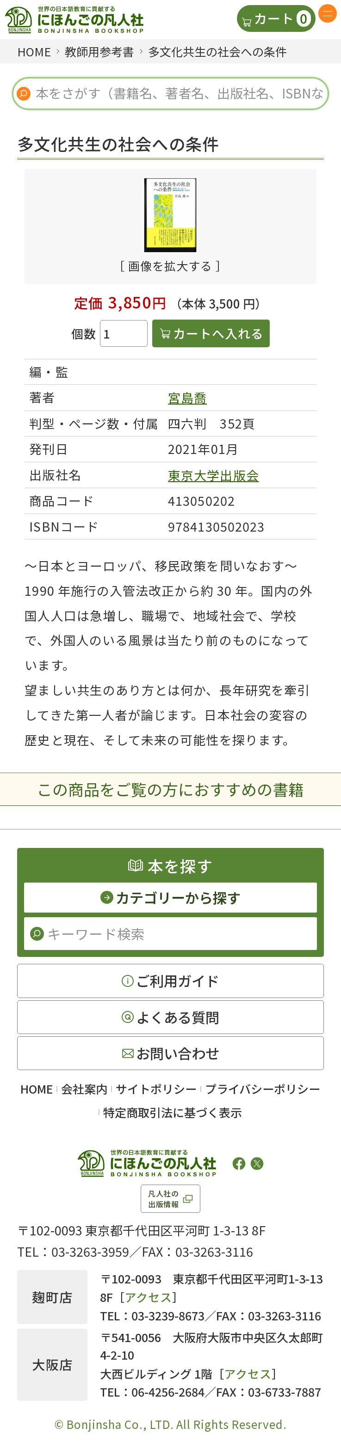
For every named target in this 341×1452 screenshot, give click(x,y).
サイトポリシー (156, 1088)
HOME (36, 1088)
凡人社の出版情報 (163, 1198)
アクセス (148, 1297)
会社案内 (84, 1088)
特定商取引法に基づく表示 (172, 1112)
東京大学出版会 (213, 475)
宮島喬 (187, 397)
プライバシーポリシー (262, 1088)
